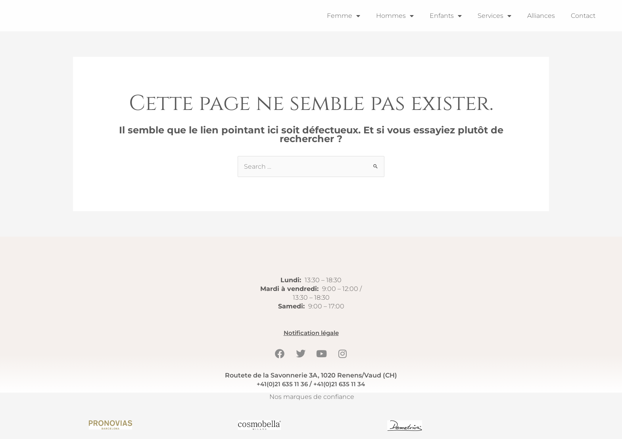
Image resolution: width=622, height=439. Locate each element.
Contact (583, 15)
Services (494, 16)
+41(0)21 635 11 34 (340, 384)
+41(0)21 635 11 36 (281, 384)
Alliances (541, 15)
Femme (343, 16)
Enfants (446, 16)
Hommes (395, 16)
